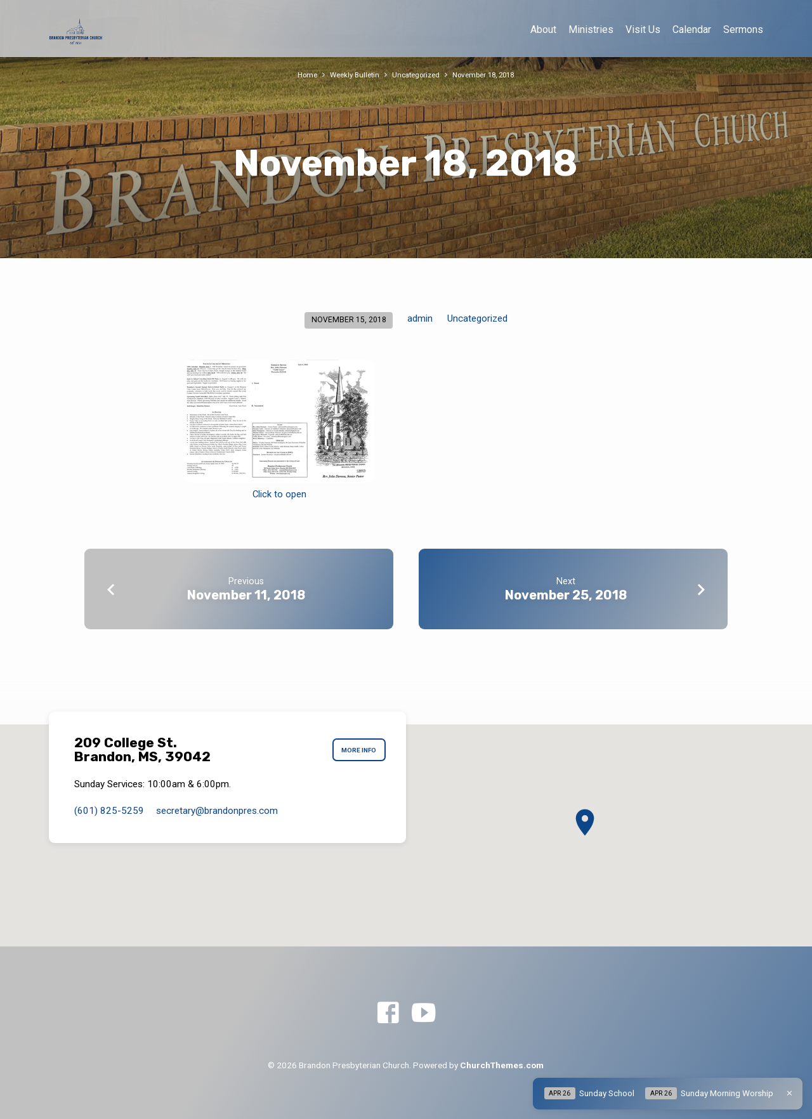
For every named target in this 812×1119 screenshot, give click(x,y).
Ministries (590, 29)
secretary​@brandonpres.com (217, 810)
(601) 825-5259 (109, 810)
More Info (355, 749)
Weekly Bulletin (349, 74)
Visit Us (642, 29)
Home (298, 74)
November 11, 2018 (246, 595)
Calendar (691, 29)
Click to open (279, 494)
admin (420, 318)
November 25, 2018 (566, 595)
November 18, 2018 (489, 74)
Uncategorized (415, 74)
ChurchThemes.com (502, 1065)
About (543, 29)
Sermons (743, 29)
